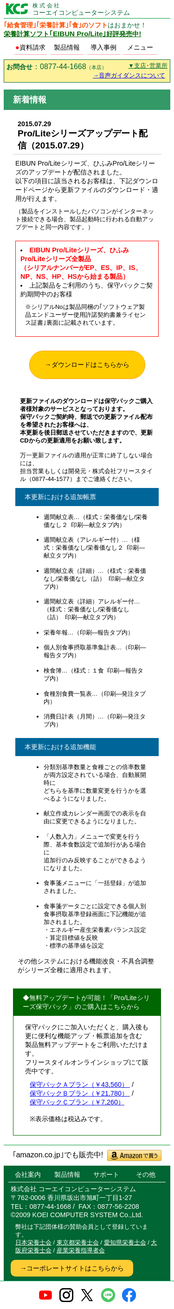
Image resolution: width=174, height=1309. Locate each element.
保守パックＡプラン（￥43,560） (80, 1084)
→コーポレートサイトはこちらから (72, 1268)
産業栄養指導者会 (81, 1250)
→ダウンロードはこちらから (87, 364)
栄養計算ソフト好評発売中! (72, 34)
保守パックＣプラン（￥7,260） (77, 1102)
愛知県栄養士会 (125, 1242)
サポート (106, 1174)
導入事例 (103, 47)
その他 (145, 1174)
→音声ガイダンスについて (129, 75)
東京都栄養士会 (78, 1242)
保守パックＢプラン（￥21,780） (80, 1093)
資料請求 (30, 47)
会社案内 (28, 1174)
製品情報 (67, 47)
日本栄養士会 (33, 1242)
